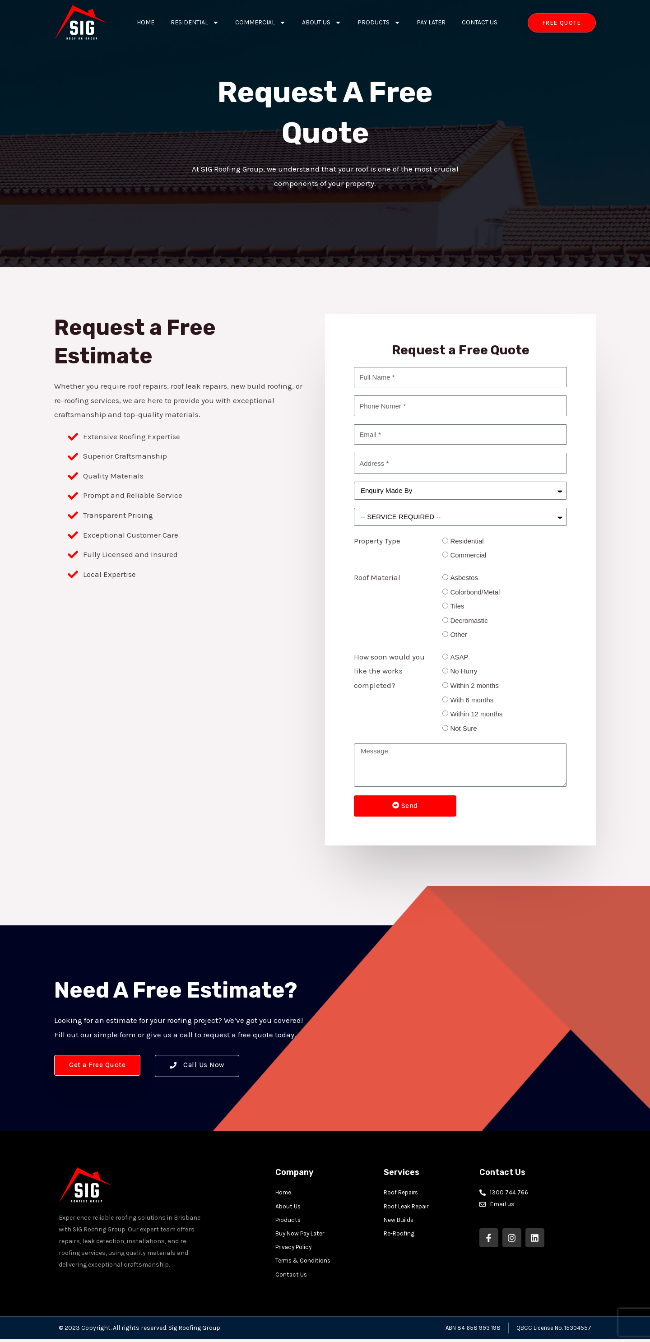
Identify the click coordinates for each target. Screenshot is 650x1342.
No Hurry (463, 671)
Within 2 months (474, 685)
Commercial (260, 22)
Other (458, 634)
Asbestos (464, 577)
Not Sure (463, 728)
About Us (321, 22)
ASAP (459, 657)
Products (379, 22)
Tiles (457, 606)
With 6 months (471, 700)
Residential (195, 22)
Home (145, 22)
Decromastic (469, 620)
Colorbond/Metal (475, 592)
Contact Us (479, 22)
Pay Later (431, 22)
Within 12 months (476, 714)
